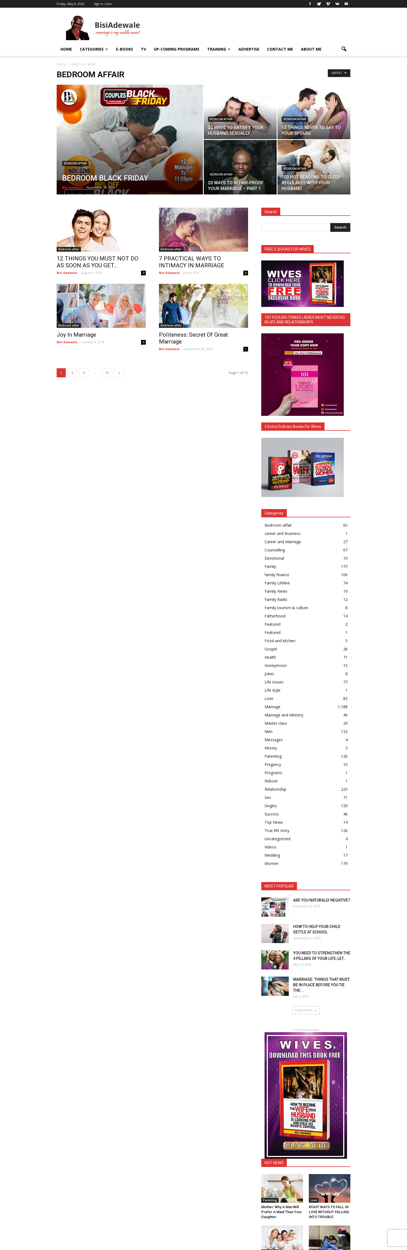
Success (272, 814)
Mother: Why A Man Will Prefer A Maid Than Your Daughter (281, 1212)
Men (269, 731)
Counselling (275, 550)
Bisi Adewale (72, 187)
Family (270, 566)
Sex (268, 797)
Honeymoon (276, 665)
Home (66, 49)
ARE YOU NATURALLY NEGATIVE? (321, 900)
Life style (272, 690)
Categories (94, 49)
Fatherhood (275, 616)
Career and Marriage (283, 541)
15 (107, 372)
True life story (277, 830)
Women (272, 863)
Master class (276, 723)
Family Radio (276, 599)
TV (143, 49)
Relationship (275, 789)
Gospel (271, 649)
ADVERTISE (248, 49)
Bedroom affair (75, 163)
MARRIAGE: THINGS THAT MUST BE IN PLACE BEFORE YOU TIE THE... (321, 985)
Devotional (274, 558)
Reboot (271, 781)
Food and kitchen (280, 640)
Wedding (272, 855)
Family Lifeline (277, 583)
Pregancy (273, 764)
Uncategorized (277, 838)
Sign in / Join (103, 4)
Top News (274, 822)
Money (271, 748)
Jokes (269, 673)
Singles (271, 805)
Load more (306, 1010)
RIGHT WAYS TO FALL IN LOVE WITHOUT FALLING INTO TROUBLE (329, 1212)
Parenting (273, 756)
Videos (270, 847)
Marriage (272, 706)
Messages (274, 739)
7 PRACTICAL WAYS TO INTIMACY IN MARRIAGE (191, 262)
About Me (311, 49)
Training (218, 49)
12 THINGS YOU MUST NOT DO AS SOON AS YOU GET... (97, 262)
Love (269, 698)
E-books (124, 49)
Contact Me (280, 49)
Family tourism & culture (286, 607)
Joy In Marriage (76, 334)
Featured (272, 624)
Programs (273, 772)
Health (270, 657)
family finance (277, 574)
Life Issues (274, 682)
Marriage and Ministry (284, 715)
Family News (276, 591)
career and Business (283, 533)
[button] (343, 49)
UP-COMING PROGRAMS (176, 49)
